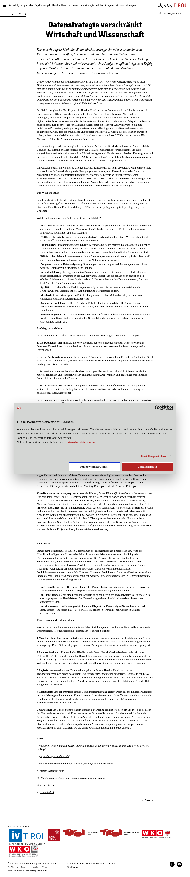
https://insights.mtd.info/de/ (54, 756)
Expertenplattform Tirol (34, 867)
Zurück (149, 800)
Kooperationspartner (43, 863)
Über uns (13, 863)
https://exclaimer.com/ (52, 770)
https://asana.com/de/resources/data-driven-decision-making (72, 777)
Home (6, 13)
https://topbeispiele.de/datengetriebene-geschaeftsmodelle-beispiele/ (76, 763)
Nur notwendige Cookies (94, 466)
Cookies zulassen (147, 466)
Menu (5, 5)
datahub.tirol (47, 792)
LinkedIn (172, 864)
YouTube (179, 864)
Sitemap (71, 863)
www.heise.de (47, 785)
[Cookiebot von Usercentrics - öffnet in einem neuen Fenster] (157, 408)
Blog (19, 13)
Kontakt (24, 863)
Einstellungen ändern (153, 456)
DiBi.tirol (13, 867)
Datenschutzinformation (81, 442)
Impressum (85, 863)
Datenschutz (100, 863)
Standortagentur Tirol (36, 870)
